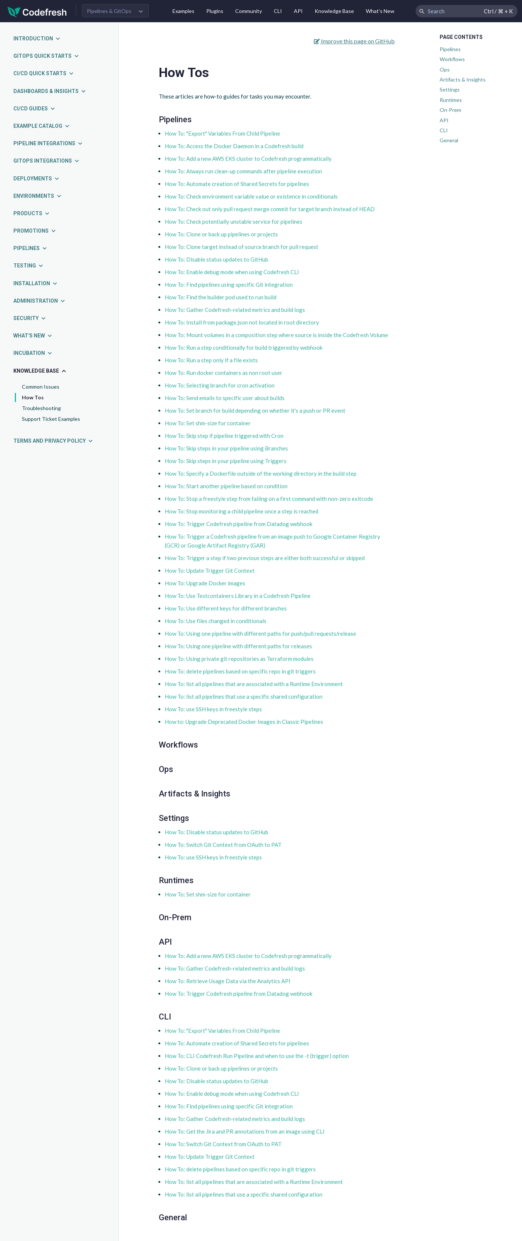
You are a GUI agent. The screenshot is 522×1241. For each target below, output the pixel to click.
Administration (39, 301)
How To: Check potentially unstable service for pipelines (233, 221)
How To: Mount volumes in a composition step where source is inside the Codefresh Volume (276, 335)
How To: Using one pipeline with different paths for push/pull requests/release (260, 633)
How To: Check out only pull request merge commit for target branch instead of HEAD (270, 209)
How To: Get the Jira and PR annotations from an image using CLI (245, 1131)
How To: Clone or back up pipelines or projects (221, 234)
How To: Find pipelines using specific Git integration (229, 284)
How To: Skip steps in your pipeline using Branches (226, 448)
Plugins (214, 11)
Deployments (36, 179)
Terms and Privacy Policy (53, 441)
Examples (183, 11)
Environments (37, 196)
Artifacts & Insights (463, 79)
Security (29, 318)
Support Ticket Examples (51, 419)
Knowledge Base (334, 11)
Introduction (37, 38)
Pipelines (30, 248)
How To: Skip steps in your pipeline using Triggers (225, 461)
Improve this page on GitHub (354, 40)
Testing (28, 266)
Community (248, 11)
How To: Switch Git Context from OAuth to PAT (223, 844)
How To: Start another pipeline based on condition (226, 486)
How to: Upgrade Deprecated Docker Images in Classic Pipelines (244, 721)
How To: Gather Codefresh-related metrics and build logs (235, 309)
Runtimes (451, 100)
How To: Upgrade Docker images (205, 583)
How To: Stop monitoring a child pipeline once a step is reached (241, 511)
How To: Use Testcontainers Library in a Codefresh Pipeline (238, 595)
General (449, 140)
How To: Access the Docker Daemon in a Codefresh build (234, 146)
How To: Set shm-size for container (208, 423)
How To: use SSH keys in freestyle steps (213, 709)
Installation (35, 283)
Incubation (33, 353)
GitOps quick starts (46, 56)
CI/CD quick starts (43, 73)
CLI (278, 11)
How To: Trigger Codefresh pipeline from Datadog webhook (238, 523)
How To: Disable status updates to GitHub (216, 259)
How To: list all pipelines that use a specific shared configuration (243, 696)
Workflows (452, 59)
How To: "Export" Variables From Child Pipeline (222, 133)
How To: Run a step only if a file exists (211, 360)
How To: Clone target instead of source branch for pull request (241, 246)
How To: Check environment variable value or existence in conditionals (251, 196)
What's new (33, 336)
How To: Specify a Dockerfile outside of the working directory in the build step (261, 473)
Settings (450, 89)
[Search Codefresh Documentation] (467, 11)
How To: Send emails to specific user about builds (225, 398)
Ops (445, 69)
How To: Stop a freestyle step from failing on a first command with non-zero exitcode (269, 498)
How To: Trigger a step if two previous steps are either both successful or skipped (265, 558)
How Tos (33, 397)
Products (31, 213)
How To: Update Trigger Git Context (210, 570)
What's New (380, 11)
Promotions (34, 231)
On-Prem (450, 110)
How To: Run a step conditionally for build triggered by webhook (243, 347)
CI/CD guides (34, 109)
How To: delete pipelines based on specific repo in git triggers (240, 671)
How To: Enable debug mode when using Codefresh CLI (232, 272)
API (298, 11)
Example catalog (41, 126)
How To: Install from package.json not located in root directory (242, 322)
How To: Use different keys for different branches (226, 608)
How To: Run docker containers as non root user (223, 372)
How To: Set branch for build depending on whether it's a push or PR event (255, 410)
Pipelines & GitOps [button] (109, 11)
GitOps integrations (46, 161)
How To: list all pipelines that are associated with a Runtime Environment (254, 684)
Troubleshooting (41, 408)
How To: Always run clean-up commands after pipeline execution (243, 171)
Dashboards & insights (49, 91)
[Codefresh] (37, 11)
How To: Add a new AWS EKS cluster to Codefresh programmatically (248, 158)
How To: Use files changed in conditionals (215, 621)
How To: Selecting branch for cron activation (220, 385)
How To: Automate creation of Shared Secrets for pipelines (237, 183)
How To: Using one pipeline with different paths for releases (238, 646)
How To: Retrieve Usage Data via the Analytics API (227, 981)
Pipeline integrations (48, 143)
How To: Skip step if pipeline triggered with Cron (224, 435)
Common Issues (40, 386)
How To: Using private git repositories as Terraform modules (239, 658)
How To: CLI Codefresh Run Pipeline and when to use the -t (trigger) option (257, 1055)
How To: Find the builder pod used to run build (220, 297)
